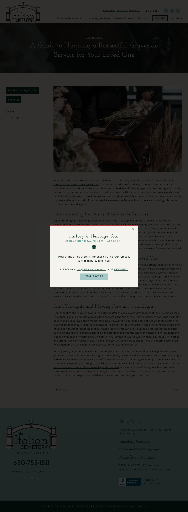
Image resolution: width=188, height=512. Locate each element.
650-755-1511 (121, 269)
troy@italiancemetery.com (91, 269)
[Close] (133, 229)
